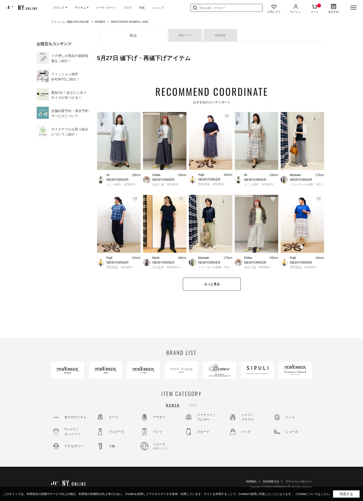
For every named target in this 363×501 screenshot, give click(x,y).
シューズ (291, 431)
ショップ (158, 7)
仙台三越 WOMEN (165, 184)
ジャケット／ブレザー (206, 417)
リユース (166, 446)
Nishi (155, 258)
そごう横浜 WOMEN (121, 184)
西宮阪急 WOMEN (211, 184)
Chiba (156, 175)
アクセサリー (73, 446)
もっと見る (212, 284)
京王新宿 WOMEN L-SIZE (169, 267)
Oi (108, 175)
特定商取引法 (271, 481)
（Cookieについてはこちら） (313, 494)
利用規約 (251, 481)
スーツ (113, 417)
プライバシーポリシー (298, 481)
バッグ (246, 431)
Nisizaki (295, 175)
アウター (159, 417)
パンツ (157, 431)
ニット (290, 417)
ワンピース (116, 431)
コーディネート (106, 7)
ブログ (127, 7)
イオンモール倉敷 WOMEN (307, 184)
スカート (203, 431)
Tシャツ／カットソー (72, 431)
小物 (112, 446)
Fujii (201, 174)
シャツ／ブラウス (247, 417)
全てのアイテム (75, 417)
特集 (142, 7)
